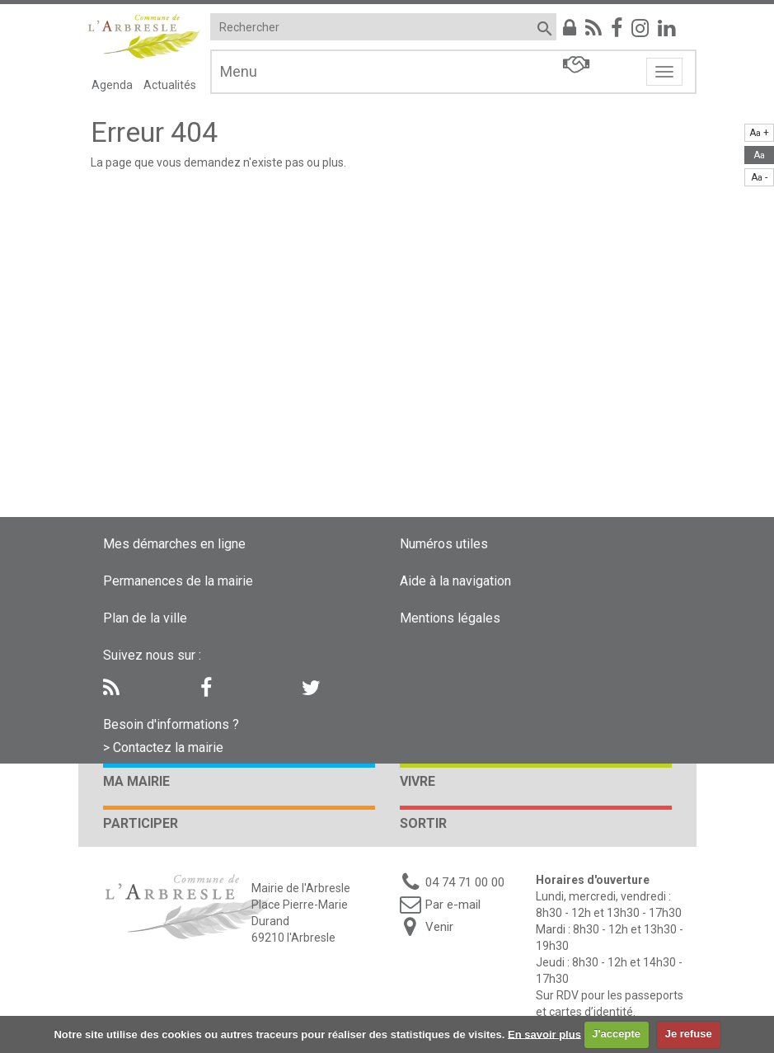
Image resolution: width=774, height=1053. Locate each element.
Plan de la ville (145, 618)
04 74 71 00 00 (464, 882)
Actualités (169, 85)
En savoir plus (544, 1033)
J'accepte (616, 1033)
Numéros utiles (444, 544)
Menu (238, 71)
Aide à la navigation (455, 581)
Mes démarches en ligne (174, 544)
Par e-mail (453, 904)
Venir (439, 926)
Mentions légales (450, 618)
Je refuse (688, 1033)
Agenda (112, 85)
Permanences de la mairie (178, 581)
